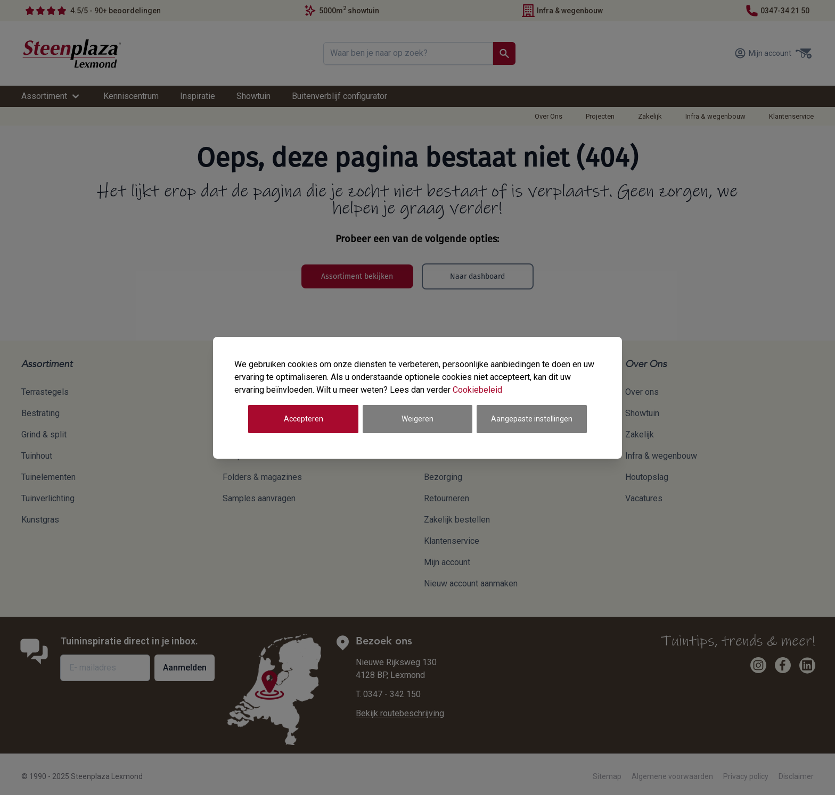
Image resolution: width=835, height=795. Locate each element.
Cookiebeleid (477, 390)
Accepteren (303, 419)
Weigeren (417, 419)
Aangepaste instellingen (531, 419)
